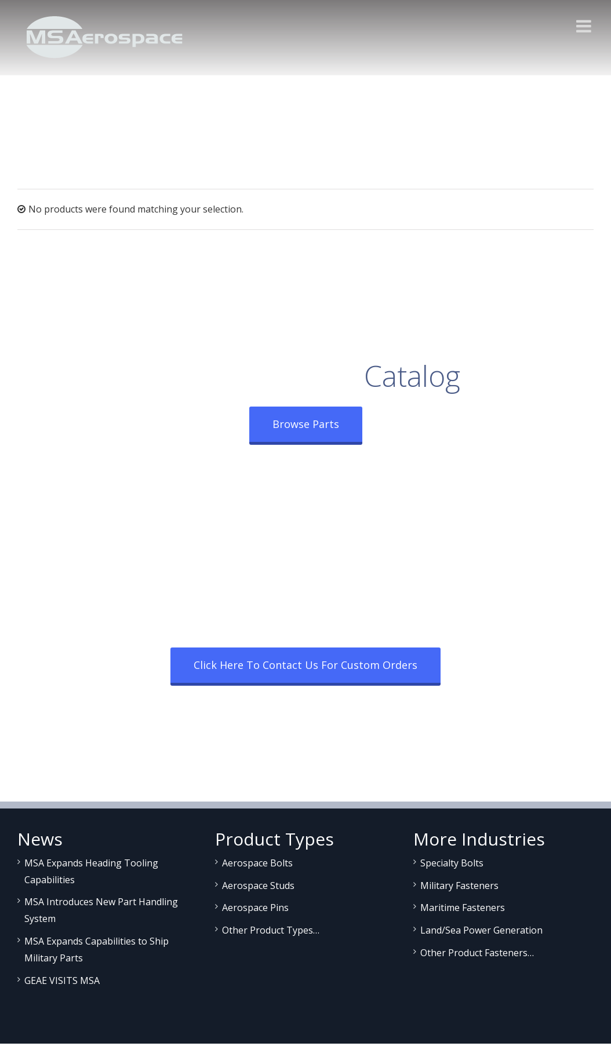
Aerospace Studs (258, 885)
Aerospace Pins (255, 907)
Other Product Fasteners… (477, 952)
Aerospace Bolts (257, 863)
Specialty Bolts (451, 863)
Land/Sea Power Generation (481, 930)
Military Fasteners (459, 885)
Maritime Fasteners (462, 907)
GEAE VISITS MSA (62, 980)
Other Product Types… (270, 930)
